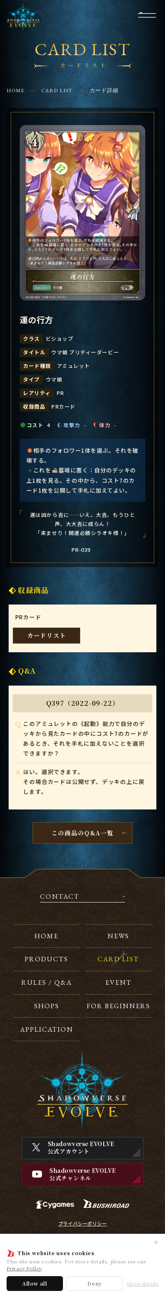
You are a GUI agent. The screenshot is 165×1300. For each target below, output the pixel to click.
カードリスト (46, 635)
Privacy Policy (24, 1268)
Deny (94, 1283)
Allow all (34, 1283)
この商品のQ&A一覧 (82, 832)
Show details (142, 1283)
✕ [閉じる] (155, 1242)
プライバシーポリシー (82, 1223)
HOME (15, 90)
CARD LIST (56, 90)
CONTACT (59, 897)
